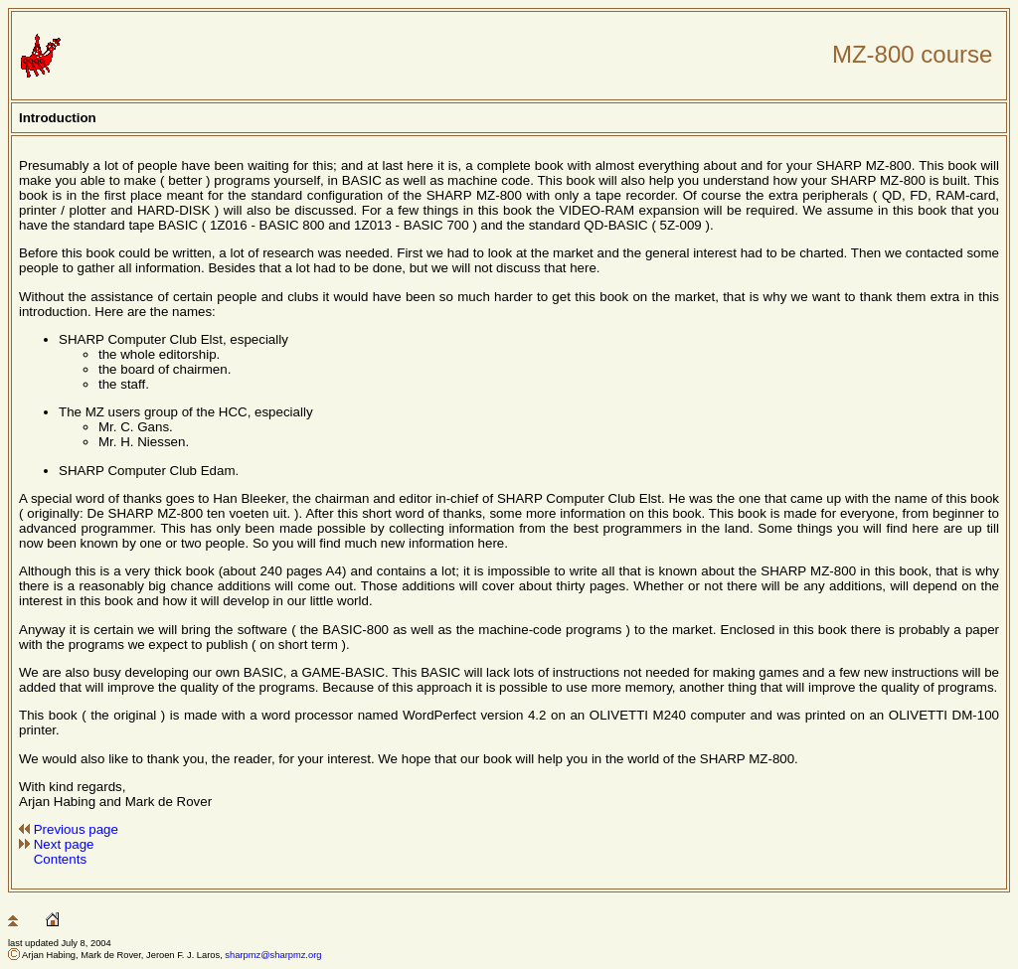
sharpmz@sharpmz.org (273, 955)
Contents (60, 859)
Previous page (76, 829)
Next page (64, 844)
